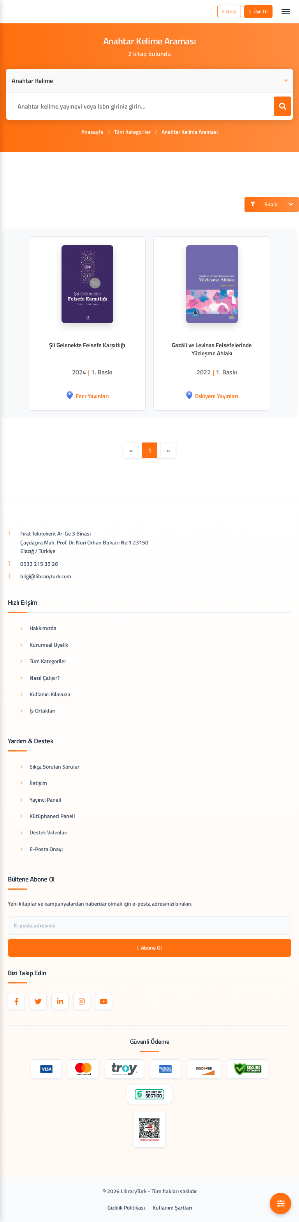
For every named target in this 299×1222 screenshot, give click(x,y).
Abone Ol (149, 947)
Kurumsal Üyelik (44, 645)
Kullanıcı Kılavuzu (45, 694)
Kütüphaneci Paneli (47, 816)
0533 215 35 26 (39, 564)
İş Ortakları (37, 710)
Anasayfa (92, 132)
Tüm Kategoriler (132, 132)
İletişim (33, 783)
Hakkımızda (38, 628)
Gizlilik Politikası (126, 1207)
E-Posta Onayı (41, 849)
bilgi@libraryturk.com (45, 576)
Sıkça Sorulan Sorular (49, 766)
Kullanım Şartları (172, 1207)
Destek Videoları (43, 832)
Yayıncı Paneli (40, 799)
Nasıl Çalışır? (40, 678)
